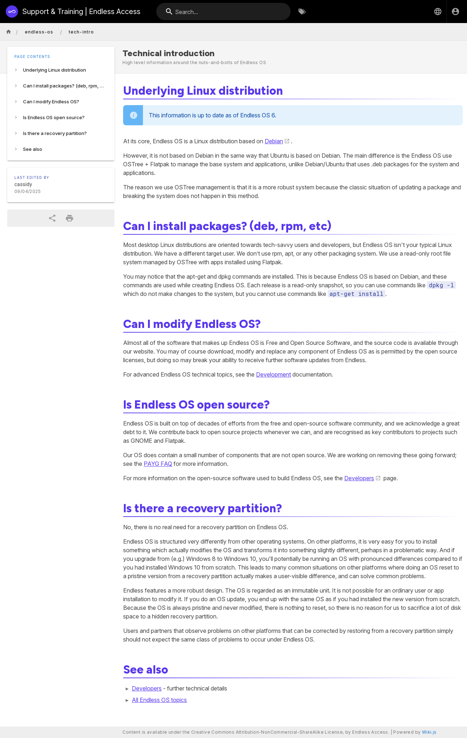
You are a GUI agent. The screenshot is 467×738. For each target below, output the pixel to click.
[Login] (455, 11)
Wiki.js (429, 732)
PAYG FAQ (158, 463)
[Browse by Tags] (302, 11)
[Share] (52, 218)
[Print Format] (69, 218)
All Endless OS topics (159, 699)
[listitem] (61, 70)
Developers (359, 478)
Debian (274, 141)
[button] (437, 11)
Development (273, 374)
